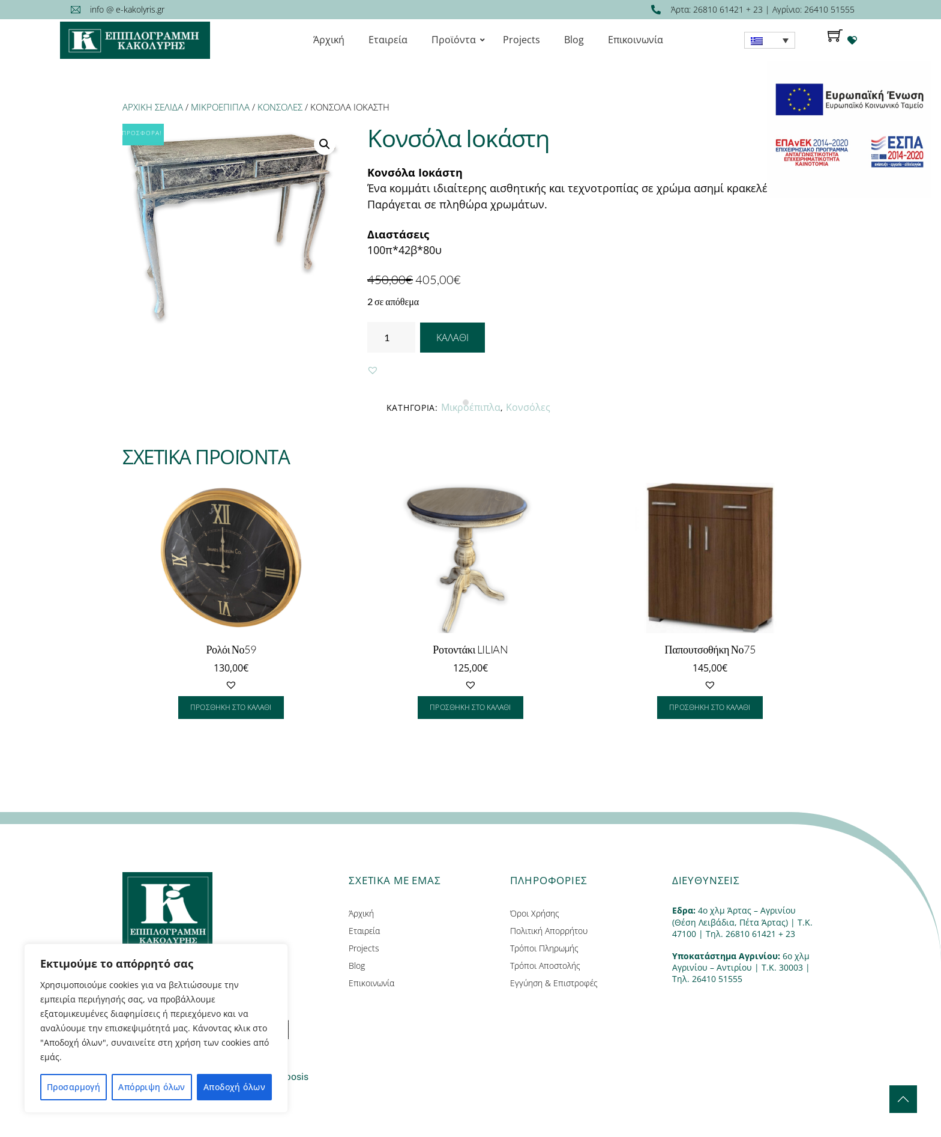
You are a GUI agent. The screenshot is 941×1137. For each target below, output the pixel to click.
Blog (357, 965)
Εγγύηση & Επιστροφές (554, 983)
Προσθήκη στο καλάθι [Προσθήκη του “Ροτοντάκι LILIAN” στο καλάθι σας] (470, 707)
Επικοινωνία (371, 983)
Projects (364, 948)
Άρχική (361, 913)
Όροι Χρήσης (534, 913)
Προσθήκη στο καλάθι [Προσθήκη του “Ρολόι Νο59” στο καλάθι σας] (230, 707)
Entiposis (288, 1076)
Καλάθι (452, 337)
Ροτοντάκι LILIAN (470, 649)
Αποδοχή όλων (234, 1087)
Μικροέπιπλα (220, 107)
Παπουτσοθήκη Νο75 (710, 649)
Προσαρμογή (73, 1087)
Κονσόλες (279, 107)
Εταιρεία (364, 930)
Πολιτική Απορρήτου (549, 930)
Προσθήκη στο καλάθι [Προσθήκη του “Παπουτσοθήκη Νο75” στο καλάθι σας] (709, 707)
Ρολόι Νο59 (231, 649)
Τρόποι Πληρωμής (544, 948)
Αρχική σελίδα (152, 107)
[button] (372, 370)
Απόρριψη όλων (151, 1087)
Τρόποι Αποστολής (545, 965)
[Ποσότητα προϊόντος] (391, 337)
